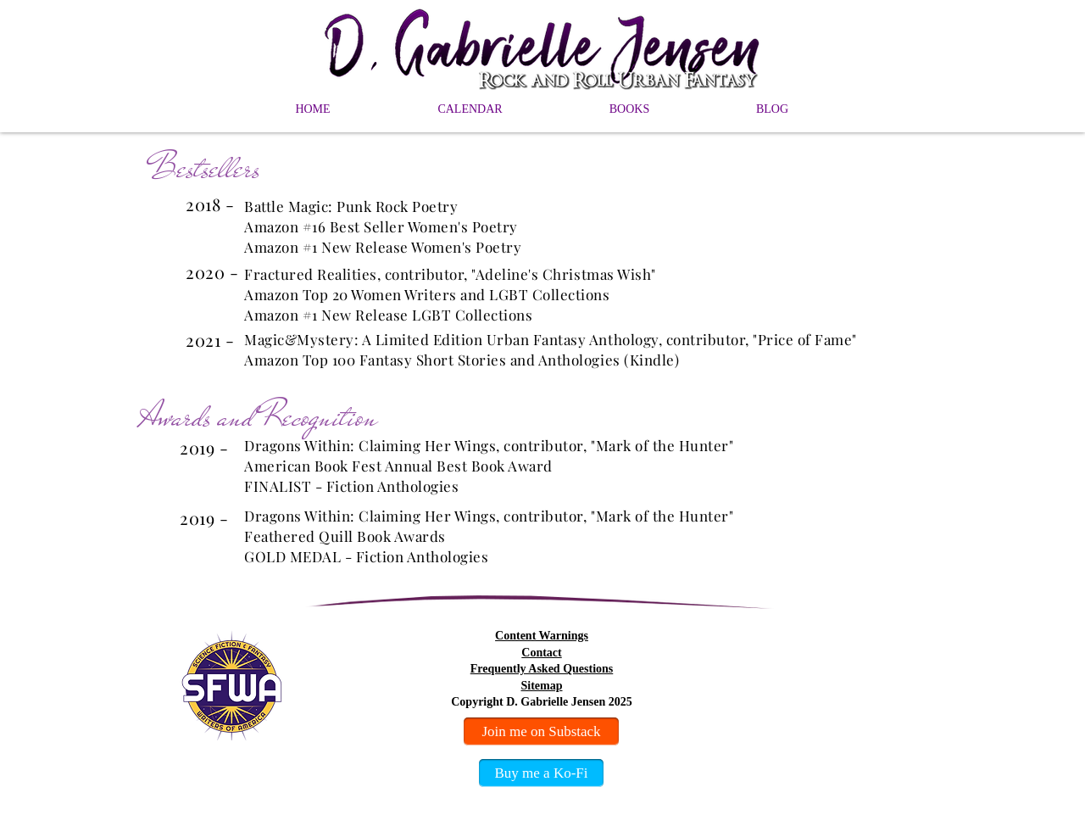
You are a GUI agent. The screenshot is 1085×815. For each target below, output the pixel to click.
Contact (541, 652)
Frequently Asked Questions (542, 668)
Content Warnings (541, 635)
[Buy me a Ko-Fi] (541, 773)
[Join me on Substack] (541, 731)
